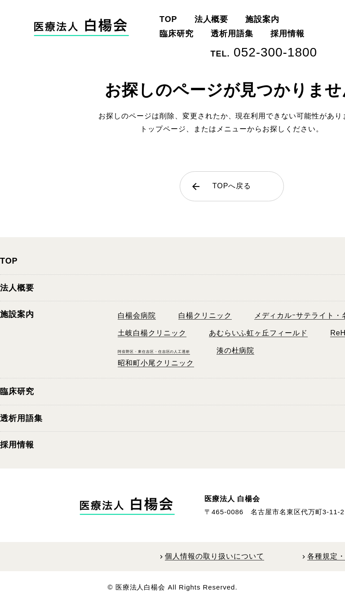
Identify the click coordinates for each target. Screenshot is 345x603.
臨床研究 (176, 33)
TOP (168, 19)
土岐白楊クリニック (152, 333)
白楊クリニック (205, 315)
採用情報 (287, 33)
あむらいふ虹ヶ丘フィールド (258, 333)
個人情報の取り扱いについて (214, 556)
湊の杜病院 (236, 350)
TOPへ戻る (220, 186)
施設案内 (262, 19)
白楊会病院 (137, 315)
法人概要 (212, 19)
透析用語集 (232, 33)
